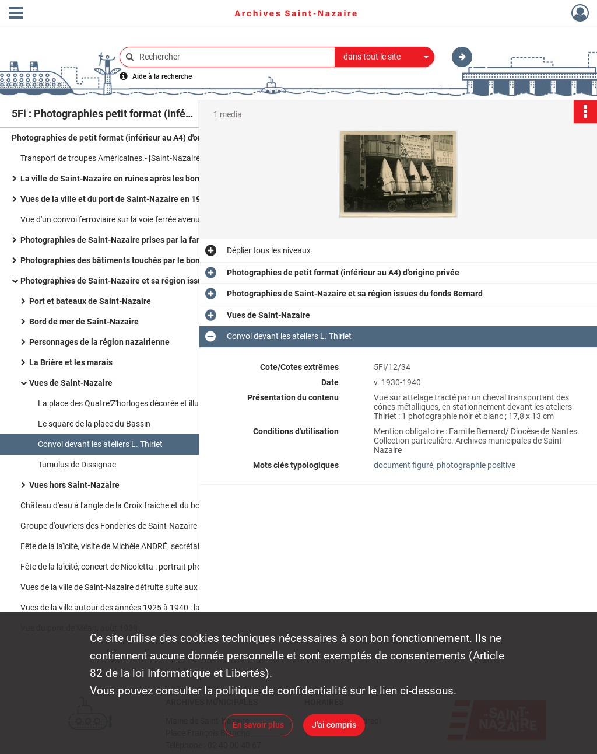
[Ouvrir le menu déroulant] (16, 14)
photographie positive (476, 465)
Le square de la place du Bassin (94, 423)
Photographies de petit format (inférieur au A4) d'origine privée (128, 137)
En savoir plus (258, 724)
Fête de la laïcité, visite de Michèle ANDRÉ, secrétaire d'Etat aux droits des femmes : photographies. (137, 546)
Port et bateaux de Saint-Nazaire (90, 301)
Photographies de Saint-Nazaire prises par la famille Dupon (130, 240)
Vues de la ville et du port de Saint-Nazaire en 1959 (115, 199)
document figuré (403, 465)
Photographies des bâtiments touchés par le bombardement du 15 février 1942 (137, 260)
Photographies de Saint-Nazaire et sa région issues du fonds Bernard (137, 280)
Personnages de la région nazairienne (99, 342)
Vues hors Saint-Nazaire (74, 485)
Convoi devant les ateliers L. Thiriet (100, 444)
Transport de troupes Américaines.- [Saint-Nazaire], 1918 (122, 158)
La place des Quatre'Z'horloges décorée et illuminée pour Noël (147, 403)
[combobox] (384, 57)
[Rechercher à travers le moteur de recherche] (233, 57)
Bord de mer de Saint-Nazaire (84, 321)
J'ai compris (334, 724)
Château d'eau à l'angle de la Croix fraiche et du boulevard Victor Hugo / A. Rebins (137, 505)
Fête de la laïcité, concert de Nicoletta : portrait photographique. (134, 566)
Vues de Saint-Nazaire (71, 383)
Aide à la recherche (162, 76)
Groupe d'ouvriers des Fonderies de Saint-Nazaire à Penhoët (128, 525)
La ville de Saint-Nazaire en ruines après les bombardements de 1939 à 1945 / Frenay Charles (137, 178)
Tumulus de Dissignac (77, 464)
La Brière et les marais (71, 362)
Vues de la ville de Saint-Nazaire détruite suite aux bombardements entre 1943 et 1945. (137, 587)
